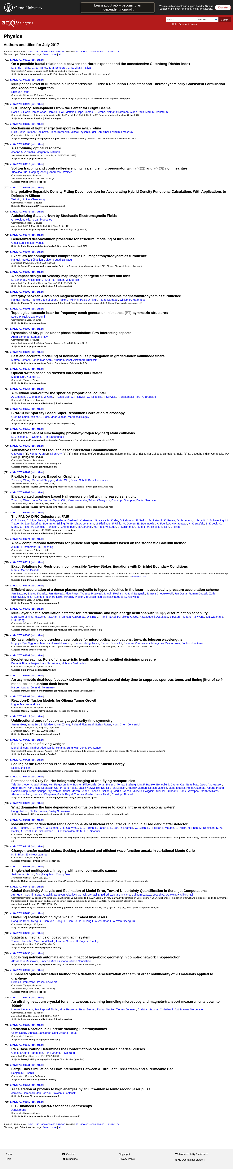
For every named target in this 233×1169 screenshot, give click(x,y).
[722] (6, 492)
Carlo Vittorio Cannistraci (76, 961)
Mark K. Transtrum (156, 112)
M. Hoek (99, 526)
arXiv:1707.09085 (20, 144)
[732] (6, 716)
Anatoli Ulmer (39, 784)
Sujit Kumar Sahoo (22, 874)
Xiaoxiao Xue (19, 172)
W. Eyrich (72, 523)
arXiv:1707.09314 (20, 562)
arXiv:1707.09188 (20, 271)
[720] (6, 445)
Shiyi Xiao (47, 724)
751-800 (80, 51)
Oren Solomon (20, 416)
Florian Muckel (106, 1009)
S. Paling (180, 827)
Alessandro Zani (21, 794)
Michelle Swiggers (144, 791)
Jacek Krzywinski (89, 787)
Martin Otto (62, 480)
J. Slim (15, 546)
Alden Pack (137, 112)
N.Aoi (112, 616)
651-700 (60, 51)
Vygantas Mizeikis (39, 643)
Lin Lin (26, 199)
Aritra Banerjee (20, 336)
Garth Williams (210, 791)
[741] (6, 913)
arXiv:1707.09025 (20, 104)
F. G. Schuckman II (43, 831)
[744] (6, 970)
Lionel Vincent (19, 747)
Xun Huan (17, 894)
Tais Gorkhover (20, 784)
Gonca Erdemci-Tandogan (27, 1052)
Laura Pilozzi (19, 316)
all (60, 54)
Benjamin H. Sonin (22, 1072)
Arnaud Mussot (63, 359)
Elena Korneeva (59, 131)
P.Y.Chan (51, 616)
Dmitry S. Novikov (59, 811)
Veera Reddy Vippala (24, 1032)
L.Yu (14, 616)
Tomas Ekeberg (126, 784)
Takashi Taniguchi (99, 500)
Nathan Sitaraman (118, 112)
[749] (6, 1084)
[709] (6, 234)
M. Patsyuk (155, 520)
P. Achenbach (68, 526)
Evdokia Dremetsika (23, 982)
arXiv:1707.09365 (20, 635)
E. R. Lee (112, 827)
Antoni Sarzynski (135, 593)
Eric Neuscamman (37, 854)
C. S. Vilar (74, 67)
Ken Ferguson (57, 784)
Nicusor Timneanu (167, 791)
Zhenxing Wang (20, 480)
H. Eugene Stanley (87, 941)
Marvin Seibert (80, 791)
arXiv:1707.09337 (20, 585)
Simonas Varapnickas (137, 643)
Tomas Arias (38, 112)
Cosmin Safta (33, 894)
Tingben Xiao (38, 747)
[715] (6, 352)
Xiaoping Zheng (38, 172)
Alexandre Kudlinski (85, 359)
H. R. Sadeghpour (53, 436)
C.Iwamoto (78, 616)
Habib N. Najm (186, 894)
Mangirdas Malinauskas (165, 643)
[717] (6, 388)
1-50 (30, 51)
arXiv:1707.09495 (20, 933)
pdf (33, 59)
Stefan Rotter (103, 724)
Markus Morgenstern (192, 1009)
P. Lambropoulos (42, 219)
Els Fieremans (38, 811)
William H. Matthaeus (133, 299)
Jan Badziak (18, 593)
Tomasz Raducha (21, 941)
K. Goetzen (86, 520)
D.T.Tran (92, 616)
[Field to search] (207, 19)
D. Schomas (18, 279)
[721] (6, 472)
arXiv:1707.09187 (20, 251)
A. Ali (30, 520)
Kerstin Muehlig (157, 787)
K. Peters (169, 520)
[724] (6, 539)
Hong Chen (119, 724)
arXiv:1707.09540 (20, 1044)
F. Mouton (168, 827)
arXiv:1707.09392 (20, 655)
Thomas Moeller (84, 794)
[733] (6, 739)
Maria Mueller (177, 787)
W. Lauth (110, 526)
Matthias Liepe (74, 112)
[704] (6, 124)
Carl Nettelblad (189, 784)
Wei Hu (15, 199)
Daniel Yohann (56, 747)
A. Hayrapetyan (177, 523)
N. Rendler (34, 279)
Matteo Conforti (20, 359)
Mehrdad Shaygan (43, 480)
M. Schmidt (38, 526)
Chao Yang (38, 199)
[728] (6, 635)
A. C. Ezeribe (50, 827)
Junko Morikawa (61, 643)
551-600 (41, 51)
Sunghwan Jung (76, 747)
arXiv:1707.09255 (20, 409)
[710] (6, 251)
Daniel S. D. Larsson (113, 787)
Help (174, 24)
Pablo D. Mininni (69, 299)
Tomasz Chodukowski (160, 593)
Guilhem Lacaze (141, 894)
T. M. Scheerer (57, 67)
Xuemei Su (33, 376)
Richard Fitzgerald (83, 724)
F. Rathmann (29, 546)
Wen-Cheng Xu (125, 921)
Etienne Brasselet (111, 643)
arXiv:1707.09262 (20, 472)
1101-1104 (114, 51)
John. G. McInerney (43, 687)
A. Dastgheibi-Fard (129, 396)
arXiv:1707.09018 (20, 59)
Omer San (17, 242)
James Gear (18, 724)
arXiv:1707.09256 (20, 428)
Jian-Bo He (74, 921)
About (9, 1154)
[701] (6, 59)
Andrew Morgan (137, 787)
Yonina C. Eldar (39, 416)
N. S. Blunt (17, 854)
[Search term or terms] (182, 19)
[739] (6, 866)
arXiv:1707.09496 (20, 953)
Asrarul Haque (68, 1032)
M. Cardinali (85, 526)
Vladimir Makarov (122, 131)
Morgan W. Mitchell (48, 152)
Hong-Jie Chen (20, 921)
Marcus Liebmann (22, 1009)
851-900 (99, 51)
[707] (6, 187)
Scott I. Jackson (21, 767)
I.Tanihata (65, 616)
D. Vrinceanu (19, 436)
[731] (6, 696)
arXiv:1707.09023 (20, 79)
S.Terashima (25, 616)
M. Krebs (112, 520)
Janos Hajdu (102, 794)
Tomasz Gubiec (65, 941)
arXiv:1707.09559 (20, 1101)
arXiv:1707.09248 (20, 368)
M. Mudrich (72, 279)
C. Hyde (175, 526)
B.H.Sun (174, 616)
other (40, 59)
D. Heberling (45, 546)
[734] (6, 759)
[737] (6, 819)
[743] (6, 953)
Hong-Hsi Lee (19, 811)
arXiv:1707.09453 (20, 866)
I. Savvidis (110, 396)
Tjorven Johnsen (126, 1009)
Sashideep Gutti (48, 1032)
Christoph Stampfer (123, 500)
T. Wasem (52, 526)
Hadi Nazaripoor (50, 663)
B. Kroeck (212, 523)
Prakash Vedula (34, 242)
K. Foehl (162, 523)
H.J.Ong (40, 616)
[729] (6, 655)
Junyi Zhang (18, 1109)
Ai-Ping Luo (90, 921)
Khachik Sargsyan (54, 894)
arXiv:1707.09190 (20, 291)
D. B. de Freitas (20, 67)
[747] (6, 1044)
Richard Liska (54, 596)
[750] (6, 1101)
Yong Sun (33, 724)
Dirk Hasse (70, 787)
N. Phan (193, 827)
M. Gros (48, 396)
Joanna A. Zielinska (23, 152)
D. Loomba (126, 827)
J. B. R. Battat (19, 827)
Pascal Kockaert (47, 982)
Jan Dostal (180, 593)
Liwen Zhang (62, 724)
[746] (6, 1024)
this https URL (139, 576)
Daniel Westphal (189, 791)
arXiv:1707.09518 (20, 997)
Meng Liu (36, 921)
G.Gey (134, 616)
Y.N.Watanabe (214, 616)
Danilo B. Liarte (20, 112)
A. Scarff (25, 831)
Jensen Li (133, 724)
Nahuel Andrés (20, 259)
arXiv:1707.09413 (20, 716)
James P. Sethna (95, 112)
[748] (6, 1065)
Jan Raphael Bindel (46, 1009)
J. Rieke (24, 526)
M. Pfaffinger (103, 523)
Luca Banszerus (41, 500)
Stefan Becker (86, 1009)
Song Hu (61, 921)
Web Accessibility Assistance (191, 1154)
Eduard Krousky (37, 593)
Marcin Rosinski (114, 593)
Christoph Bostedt (122, 794)
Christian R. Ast (169, 1009)
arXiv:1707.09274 (20, 539)
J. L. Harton (87, 827)
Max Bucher (74, 784)
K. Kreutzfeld (196, 523)
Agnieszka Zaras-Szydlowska (121, 596)
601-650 (50, 51)
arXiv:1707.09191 (20, 308)
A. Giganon (18, 396)
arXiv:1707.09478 (20, 886)
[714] (6, 328)
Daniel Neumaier (98, 480)
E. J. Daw (35, 827)
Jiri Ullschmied (93, 596)
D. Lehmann (127, 520)
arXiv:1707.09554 (20, 1084)
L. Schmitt (199, 520)
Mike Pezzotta (68, 1009)
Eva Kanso (94, 747)
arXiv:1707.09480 (20, 913)
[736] (6, 803)
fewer (46, 54)
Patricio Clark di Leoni (44, 299)
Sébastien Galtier (41, 259)
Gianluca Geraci (76, 894)
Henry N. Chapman (44, 794)
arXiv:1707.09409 (20, 696)
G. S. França (39, 67)
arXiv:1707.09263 (20, 492)
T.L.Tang (186, 616)
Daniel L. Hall (56, 112)
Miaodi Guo (18, 376)
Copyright (124, 1154)
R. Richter (58, 279)
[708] (6, 211)
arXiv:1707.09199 (20, 328)
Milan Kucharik (35, 596)
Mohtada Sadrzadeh (73, 663)
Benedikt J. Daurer (167, 784)
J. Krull (46, 279)
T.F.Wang (198, 616)
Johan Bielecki (106, 784)
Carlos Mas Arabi (41, 359)
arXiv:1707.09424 (20, 776)
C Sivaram (17, 453)
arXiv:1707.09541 (20, 1065)
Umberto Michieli (49, 961)
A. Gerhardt (71, 520)
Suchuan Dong (20, 91)
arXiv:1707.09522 (20, 1024)
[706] (6, 164)
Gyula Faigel (65, 794)
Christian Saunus (148, 1009)
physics (28, 23)
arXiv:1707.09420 (20, 739)
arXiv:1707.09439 (20, 846)
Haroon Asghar (20, 687)
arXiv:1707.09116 (20, 164)
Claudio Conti (37, 316)
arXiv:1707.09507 (20, 970)
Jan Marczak (56, 593)
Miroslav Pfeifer (73, 596)
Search (224, 20)
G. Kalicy (100, 520)
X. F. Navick (78, 396)
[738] (6, 846)
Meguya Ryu (19, 643)
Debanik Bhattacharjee (25, 663)
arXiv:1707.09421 (20, 759)
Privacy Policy (127, 1158)
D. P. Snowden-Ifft (68, 831)
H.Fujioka (123, 616)
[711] (6, 271)
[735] (6, 776)
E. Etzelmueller (146, 523)
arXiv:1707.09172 (20, 211)
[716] (6, 368)
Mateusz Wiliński (44, 941)
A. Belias (39, 520)
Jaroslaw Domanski (23, 1093)
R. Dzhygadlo (54, 520)
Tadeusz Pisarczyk (91, 593)
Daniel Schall (78, 480)
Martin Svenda (122, 791)
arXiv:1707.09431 (20, 819)
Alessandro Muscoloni (24, 961)
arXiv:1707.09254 (20, 388)
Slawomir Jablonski (64, 1093)
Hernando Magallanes (86, 643)
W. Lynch (140, 827)
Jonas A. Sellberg (101, 791)
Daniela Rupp (19, 791)
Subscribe (72, 1158)
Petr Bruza (33, 787)
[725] (6, 562)
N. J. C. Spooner (90, 831)
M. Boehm (45, 523)
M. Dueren (129, 523)
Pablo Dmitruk (88, 299)
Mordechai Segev (78, 416)
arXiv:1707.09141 (20, 187)
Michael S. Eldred (98, 894)
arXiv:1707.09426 (20, 803)
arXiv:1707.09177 (20, 234)
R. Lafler (100, 827)
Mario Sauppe (37, 791)
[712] (6, 291)
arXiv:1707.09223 (20, 352)
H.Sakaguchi (147, 616)
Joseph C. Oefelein (164, 894)
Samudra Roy (39, 336)
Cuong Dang (63, 874)
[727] (6, 608)
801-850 (90, 51)
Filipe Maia (89, 784)
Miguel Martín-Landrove (25, 704)
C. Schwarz (18, 520)
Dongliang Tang (45, 874)
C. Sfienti (140, 526)
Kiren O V (56, 453)
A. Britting (59, 523)
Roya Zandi (68, 1052)
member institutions (181, 8)
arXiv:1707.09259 (20, 445)
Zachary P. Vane (120, 894)
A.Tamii (103, 616)
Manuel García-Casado (25, 570)
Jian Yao (49, 921)
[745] (6, 997)
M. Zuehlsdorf (29, 523)
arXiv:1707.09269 (20, 512)
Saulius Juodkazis (192, 643)
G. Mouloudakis (20, 219)
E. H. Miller (153, 827)
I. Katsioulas (62, 396)
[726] (6, 585)
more (54, 54)
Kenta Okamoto (196, 787)
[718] (6, 409)
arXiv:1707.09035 (20, 124)
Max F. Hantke (146, 784)
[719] (6, 428)
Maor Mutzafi (58, 416)
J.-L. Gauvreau (69, 827)
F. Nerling (141, 520)
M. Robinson (207, 827)
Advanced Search (188, 24)
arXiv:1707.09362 (20, 608)
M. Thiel (152, 526)
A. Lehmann (86, 523)
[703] (6, 104)
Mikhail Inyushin (80, 131)
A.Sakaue (162, 616)
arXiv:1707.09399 (20, 675)
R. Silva (86, 67)
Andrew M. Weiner (60, 172)
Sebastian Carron (52, 787)
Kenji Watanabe (77, 500)
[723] (6, 512)
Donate (223, 7)
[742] (6, 933)
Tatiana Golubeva (37, 131)
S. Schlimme (125, 526)
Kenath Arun (37, 453)
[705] (6, 144)
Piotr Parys (72, 593)
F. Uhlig (116, 523)
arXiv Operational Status (190, 1159)
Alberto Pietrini (216, 787)
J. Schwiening (215, 520)
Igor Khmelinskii (101, 131)
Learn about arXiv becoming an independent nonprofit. (117, 7)
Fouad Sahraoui (62, 259)
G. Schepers (184, 520)
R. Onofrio (35, 436)
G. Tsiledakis (94, 396)
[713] (6, 308)
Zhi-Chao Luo (106, 921)
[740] (6, 886)
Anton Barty (18, 787)
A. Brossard (149, 396)
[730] (6, 675)
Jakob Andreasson (211, 784)
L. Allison (163, 526)
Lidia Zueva (18, 131)
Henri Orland (52, 1052)
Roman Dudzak (198, 593)
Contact (70, 1154)
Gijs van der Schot (59, 791)
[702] (6, 79)
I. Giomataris (34, 396)
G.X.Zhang (17, 620)
